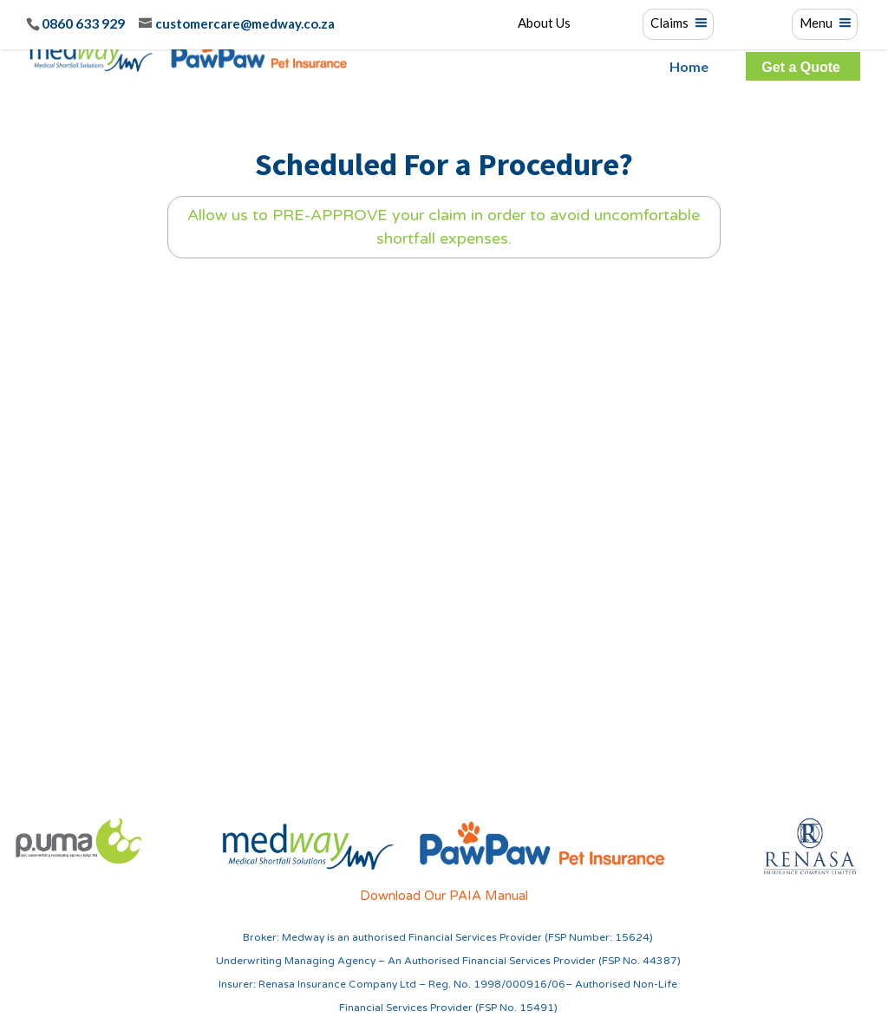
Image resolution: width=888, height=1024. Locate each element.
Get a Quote (800, 68)
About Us (544, 23)
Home (688, 67)
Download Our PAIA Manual (444, 895)
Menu (816, 23)
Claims (669, 23)
